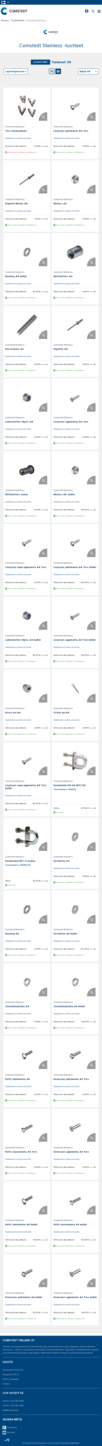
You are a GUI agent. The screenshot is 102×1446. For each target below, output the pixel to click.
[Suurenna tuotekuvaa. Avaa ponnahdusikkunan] (43, 116)
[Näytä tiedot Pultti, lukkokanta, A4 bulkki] (27, 1200)
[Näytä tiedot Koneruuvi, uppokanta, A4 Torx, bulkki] (75, 1273)
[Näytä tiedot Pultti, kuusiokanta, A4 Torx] (27, 1127)
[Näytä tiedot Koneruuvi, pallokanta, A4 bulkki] (27, 1273)
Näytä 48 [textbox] (85, 71)
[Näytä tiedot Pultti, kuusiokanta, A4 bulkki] (75, 1200)
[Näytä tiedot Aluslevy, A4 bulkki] (27, 252)
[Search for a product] (93, 11)
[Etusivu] (14, 11)
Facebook (10, 1427)
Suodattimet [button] (40, 62)
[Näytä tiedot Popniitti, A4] (75, 325)
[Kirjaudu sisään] (87, 11)
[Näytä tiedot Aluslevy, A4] (27, 909)
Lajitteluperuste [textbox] (14, 71)
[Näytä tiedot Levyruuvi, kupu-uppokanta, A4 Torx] (27, 543)
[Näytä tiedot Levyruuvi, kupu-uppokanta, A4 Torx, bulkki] (27, 761)
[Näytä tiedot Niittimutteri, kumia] (27, 470)
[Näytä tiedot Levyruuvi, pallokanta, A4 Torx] (75, 107)
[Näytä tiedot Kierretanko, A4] (27, 325)
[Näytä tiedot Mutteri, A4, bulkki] (75, 470)
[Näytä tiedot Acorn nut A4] (27, 688)
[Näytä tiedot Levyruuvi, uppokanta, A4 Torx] (75, 397)
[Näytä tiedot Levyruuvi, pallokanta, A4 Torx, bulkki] (75, 543)
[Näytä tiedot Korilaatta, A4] (75, 837)
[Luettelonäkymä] (51, 71)
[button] (5, 2)
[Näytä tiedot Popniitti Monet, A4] (27, 179)
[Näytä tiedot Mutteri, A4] (75, 179)
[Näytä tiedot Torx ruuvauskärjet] (27, 107)
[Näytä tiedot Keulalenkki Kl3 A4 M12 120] (75, 761)
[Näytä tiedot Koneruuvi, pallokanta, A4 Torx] (75, 1055)
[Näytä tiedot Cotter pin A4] (75, 688)
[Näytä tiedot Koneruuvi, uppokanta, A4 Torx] (75, 1127)
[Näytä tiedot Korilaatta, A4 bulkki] (75, 909)
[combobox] (88, 71)
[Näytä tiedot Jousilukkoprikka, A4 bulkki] (75, 982)
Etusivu (5, 20)
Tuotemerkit (17, 20)
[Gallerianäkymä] (58, 71)
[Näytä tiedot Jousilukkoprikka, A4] (27, 982)
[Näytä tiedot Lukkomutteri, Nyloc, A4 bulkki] (27, 616)
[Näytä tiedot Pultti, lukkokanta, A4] (27, 1055)
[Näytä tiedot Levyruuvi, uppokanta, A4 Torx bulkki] (75, 616)
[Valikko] (99, 11)
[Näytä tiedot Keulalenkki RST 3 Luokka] (27, 837)
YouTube (9, 1432)
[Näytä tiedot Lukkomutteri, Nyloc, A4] (27, 397)
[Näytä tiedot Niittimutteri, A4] (75, 252)
